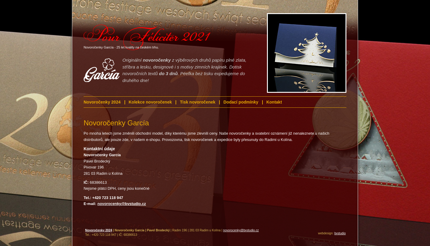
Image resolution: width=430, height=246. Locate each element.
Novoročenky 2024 (102, 102)
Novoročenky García (116, 123)
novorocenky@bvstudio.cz (241, 230)
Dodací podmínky (240, 102)
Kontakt (274, 102)
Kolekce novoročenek (150, 102)
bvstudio (340, 233)
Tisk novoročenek (197, 102)
